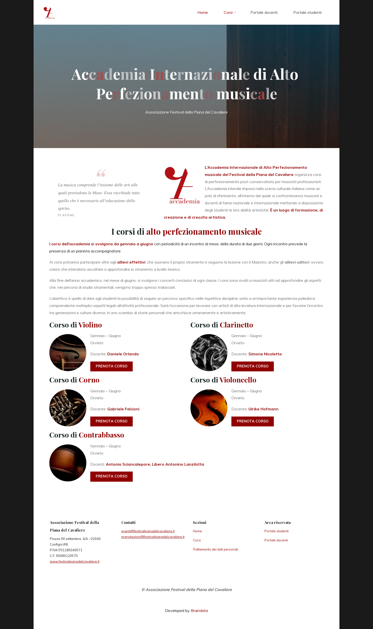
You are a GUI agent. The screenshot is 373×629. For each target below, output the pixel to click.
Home (197, 531)
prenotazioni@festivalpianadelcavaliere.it (153, 537)
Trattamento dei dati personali (215, 549)
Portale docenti (276, 540)
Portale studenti (276, 531)
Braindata (199, 610)
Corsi (197, 540)
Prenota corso (112, 366)
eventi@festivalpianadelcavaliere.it (148, 531)
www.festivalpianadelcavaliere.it (74, 561)
